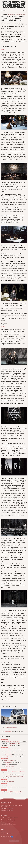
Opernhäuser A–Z (5, 819)
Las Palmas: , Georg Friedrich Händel (13, 751)
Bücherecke (12, 819)
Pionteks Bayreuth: (11, 743)
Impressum (3, 833)
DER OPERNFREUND (6, 803)
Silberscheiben (4, 821)
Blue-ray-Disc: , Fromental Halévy (11, 745)
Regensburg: (8, 785)
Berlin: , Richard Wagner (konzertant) (13, 754)
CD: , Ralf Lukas (10, 760)
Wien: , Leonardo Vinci (11, 749)
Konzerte (10, 817)
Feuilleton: (12, 792)
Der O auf (6, 836)
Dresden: (8, 781)
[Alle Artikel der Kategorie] (14, 716)
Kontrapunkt (13, 824)
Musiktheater (11, 14)
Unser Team (3, 831)
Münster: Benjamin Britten (14, 741)
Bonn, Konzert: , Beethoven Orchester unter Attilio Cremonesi (14, 787)
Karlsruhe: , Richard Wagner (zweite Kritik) (13, 774)
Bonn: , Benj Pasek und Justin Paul (13, 756)
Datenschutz (10, 833)
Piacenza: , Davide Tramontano (13, 777)
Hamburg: (8, 766)
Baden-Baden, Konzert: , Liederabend (13, 772)
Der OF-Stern (12, 821)
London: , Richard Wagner (9, 764)
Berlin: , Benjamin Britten (12, 768)
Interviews (15, 817)
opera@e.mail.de (9, 810)
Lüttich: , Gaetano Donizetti (11, 762)
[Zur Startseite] (14, 4)
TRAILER (3, 49)
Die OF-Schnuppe (5, 824)
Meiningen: (8, 752)
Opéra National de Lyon (20, 14)
